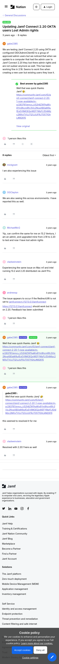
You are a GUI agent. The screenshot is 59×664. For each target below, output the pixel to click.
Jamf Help (7, 523)
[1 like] (14, 138)
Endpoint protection (12, 613)
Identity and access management (19, 608)
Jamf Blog (7, 538)
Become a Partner (11, 548)
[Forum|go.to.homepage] (17, 7)
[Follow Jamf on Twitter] (3, 508)
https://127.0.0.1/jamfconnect (17, 306)
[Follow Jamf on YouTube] (15, 508)
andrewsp (12, 292)
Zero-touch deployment (14, 579)
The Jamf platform (11, 574)
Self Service (8, 603)
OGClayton (12, 192)
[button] (6, 7)
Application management (15, 589)
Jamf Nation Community (14, 533)
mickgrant (12, 164)
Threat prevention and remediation (20, 618)
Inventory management (14, 594)
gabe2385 (12, 43)
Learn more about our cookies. (37, 643)
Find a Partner (9, 553)
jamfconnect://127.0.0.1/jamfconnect (27, 301)
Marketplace (8, 543)
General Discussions (15, 15)
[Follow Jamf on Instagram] (22, 508)
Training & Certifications (14, 528)
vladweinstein (14, 261)
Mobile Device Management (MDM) (20, 584)
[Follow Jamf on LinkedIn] (9, 508)
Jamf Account (9, 558)
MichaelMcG (13, 227)
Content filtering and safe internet (19, 623)
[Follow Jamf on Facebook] (28, 508)
